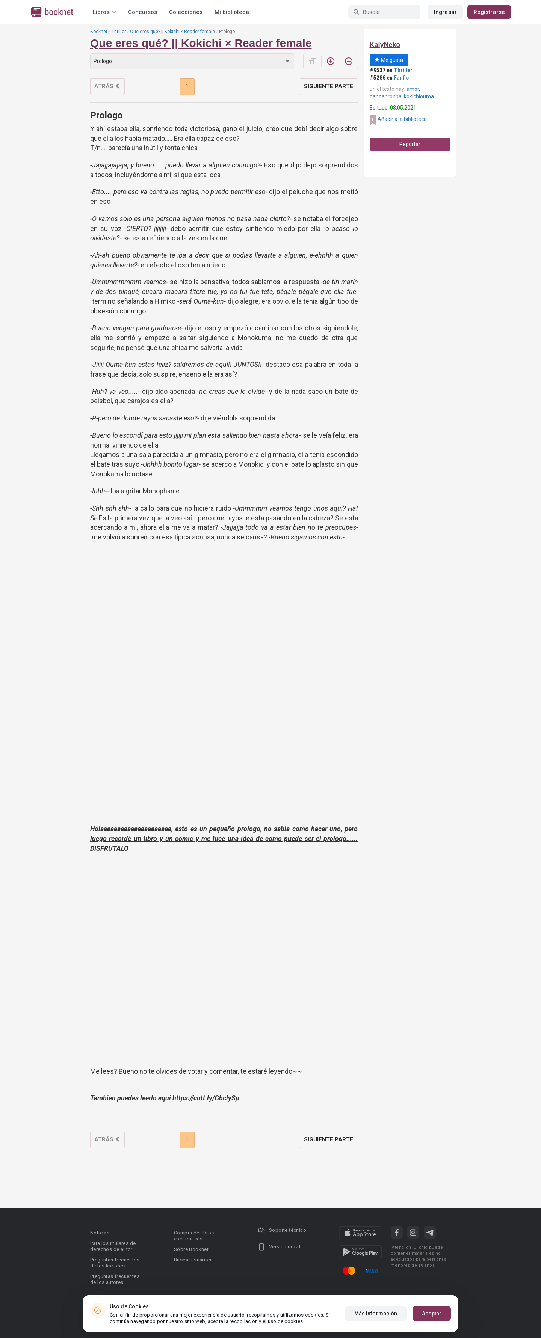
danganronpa (386, 96)
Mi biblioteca (232, 12)
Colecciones (185, 12)
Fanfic (401, 78)
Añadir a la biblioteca (402, 119)
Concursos (142, 12)
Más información (375, 1314)
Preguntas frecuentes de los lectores (114, 1263)
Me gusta (389, 60)
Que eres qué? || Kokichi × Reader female (172, 31)
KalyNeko (385, 44)
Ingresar (445, 12)
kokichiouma (419, 96)
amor (413, 89)
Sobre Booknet (191, 1249)
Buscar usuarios (192, 1260)
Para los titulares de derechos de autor (113, 1246)
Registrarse (489, 12)
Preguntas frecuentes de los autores (114, 1279)
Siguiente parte (328, 86)
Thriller (119, 31)
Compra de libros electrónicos (194, 1236)
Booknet (98, 31)
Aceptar (431, 1314)
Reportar (409, 144)
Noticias (99, 1233)
